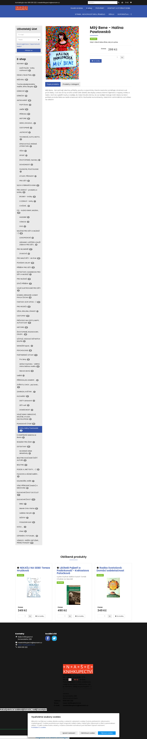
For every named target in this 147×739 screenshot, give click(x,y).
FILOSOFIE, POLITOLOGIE (28, 170)
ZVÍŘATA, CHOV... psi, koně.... (28, 385)
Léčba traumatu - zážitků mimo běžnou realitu (29, 365)
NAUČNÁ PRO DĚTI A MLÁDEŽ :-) (28, 232)
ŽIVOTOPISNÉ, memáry (29, 160)
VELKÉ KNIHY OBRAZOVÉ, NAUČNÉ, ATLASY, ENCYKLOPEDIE (26, 416)
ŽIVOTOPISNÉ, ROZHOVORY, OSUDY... (27, 333)
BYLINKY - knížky (27, 196)
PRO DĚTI (24, 180)
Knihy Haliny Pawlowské (28, 429)
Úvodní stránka (77, 8)
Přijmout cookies (108, 733)
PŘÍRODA (24, 114)
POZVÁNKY (100, 8)
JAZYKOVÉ (25, 132)
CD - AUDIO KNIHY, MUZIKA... (28, 211)
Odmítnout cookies (91, 733)
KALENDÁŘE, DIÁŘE (25, 481)
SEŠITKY (23, 517)
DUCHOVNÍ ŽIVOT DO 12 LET (28, 493)
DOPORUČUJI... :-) (125, 14)
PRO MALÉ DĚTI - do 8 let (28, 258)
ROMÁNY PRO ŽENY (26, 442)
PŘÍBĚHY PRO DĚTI (26, 267)
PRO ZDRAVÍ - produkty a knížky (27, 191)
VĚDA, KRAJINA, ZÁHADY (27, 311)
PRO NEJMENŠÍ (24, 249)
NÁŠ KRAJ (22, 79)
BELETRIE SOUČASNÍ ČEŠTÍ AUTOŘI (27, 459)
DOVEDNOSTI (26, 164)
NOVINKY (22, 63)
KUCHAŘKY (23, 396)
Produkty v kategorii (71, 84)
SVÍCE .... (21, 527)
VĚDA (23, 151)
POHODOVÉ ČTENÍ (26, 424)
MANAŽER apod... (25, 346)
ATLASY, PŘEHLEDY (27, 176)
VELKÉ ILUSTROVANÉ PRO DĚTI (28, 289)
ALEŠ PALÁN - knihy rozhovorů (27, 69)
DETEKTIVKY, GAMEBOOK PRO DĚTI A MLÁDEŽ (28, 273)
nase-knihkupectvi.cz (26, 645)
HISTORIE (24, 118)
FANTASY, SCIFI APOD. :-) (28, 302)
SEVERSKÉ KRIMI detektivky (25, 452)
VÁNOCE (24, 222)
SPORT (23, 155)
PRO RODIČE (24, 306)
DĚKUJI (111, 14)
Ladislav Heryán (27, 513)
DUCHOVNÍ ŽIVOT (26, 499)
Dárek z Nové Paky (26, 75)
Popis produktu (53, 84)
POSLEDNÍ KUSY (27, 522)
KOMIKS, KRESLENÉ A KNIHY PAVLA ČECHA (27, 296)
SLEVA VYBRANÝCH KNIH (28, 185)
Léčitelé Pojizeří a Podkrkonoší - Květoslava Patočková (73, 570)
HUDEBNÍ (24, 217)
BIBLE (22, 504)
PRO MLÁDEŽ (24, 279)
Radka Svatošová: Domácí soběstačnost (110, 569)
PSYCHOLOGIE (24, 350)
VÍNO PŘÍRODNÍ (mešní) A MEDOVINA (27, 486)
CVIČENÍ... (24, 206)
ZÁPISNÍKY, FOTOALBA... (27, 536)
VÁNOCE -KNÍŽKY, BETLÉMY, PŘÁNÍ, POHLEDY (27, 541)
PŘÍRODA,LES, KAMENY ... (27, 380)
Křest (23, 531)
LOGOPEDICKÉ (26, 237)
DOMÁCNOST (26, 410)
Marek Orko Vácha (28, 508)
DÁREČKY (22, 96)
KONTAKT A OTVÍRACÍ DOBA (119, 8)
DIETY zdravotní (27, 400)
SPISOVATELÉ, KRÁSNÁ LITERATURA (28, 145)
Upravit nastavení (74, 733)
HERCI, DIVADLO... (27, 123)
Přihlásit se (28, 50)
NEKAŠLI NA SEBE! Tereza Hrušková (33, 569)
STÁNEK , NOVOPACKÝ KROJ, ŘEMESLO (90, 14)
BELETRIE (22, 465)
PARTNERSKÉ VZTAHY (27, 355)
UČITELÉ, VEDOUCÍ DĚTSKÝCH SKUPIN (28, 340)
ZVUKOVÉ (24, 253)
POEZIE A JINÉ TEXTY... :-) (28, 469)
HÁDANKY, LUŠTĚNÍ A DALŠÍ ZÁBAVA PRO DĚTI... (29, 243)
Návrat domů (26, 371)
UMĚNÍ (23, 109)
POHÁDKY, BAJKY (25, 263)
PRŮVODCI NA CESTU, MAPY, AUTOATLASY (28, 321)
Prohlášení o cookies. (38, 727)
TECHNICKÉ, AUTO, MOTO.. (29, 138)
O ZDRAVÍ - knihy (27, 201)
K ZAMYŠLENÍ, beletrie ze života (26, 436)
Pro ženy (24, 359)
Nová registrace (23, 44)
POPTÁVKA (25, 105)
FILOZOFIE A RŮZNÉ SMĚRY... (27, 475)
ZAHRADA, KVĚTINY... (26, 391)
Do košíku (95, 61)
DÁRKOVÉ (22, 91)
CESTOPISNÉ (25, 127)
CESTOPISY (23, 316)
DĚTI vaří (24, 405)
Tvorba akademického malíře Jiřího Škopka (27, 85)
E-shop (89, 8)
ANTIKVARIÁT (24, 100)
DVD (22, 226)
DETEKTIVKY (23, 446)
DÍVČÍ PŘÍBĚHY (24, 283)
